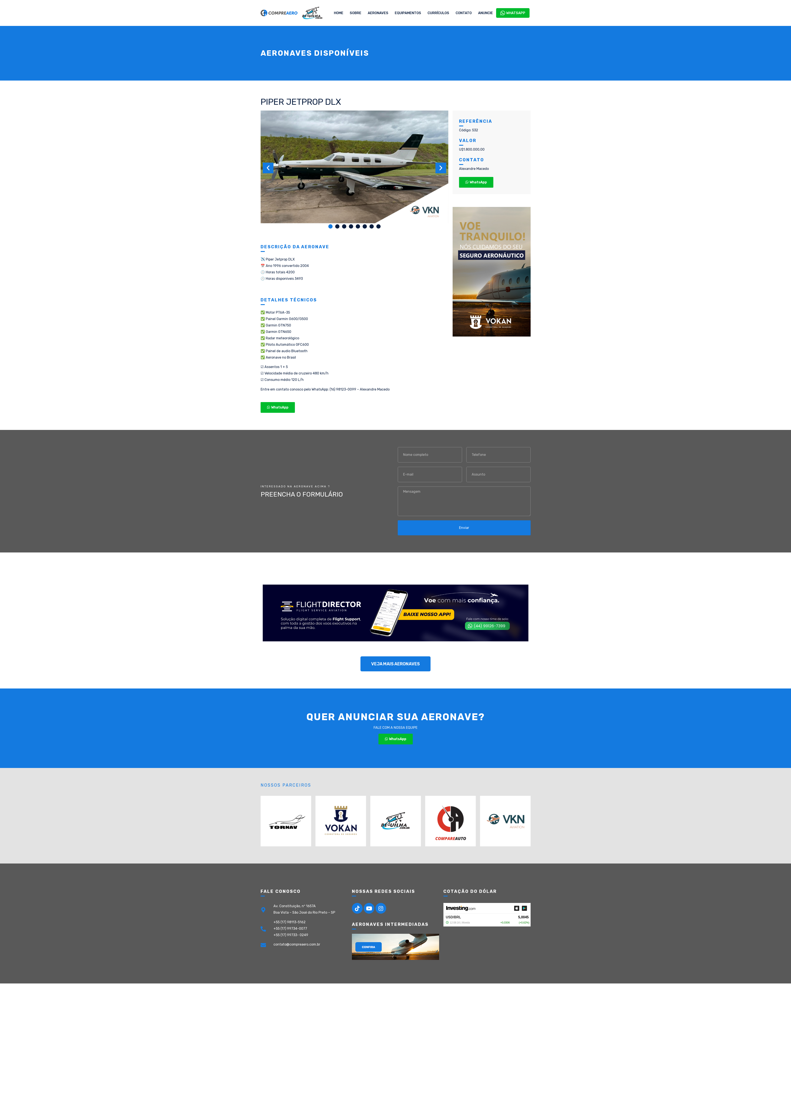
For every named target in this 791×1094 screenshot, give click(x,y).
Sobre (355, 13)
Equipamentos (408, 13)
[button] (330, 226)
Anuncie (485, 13)
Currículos (438, 13)
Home (338, 13)
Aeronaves (378, 13)
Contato (464, 13)
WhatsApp (512, 13)
